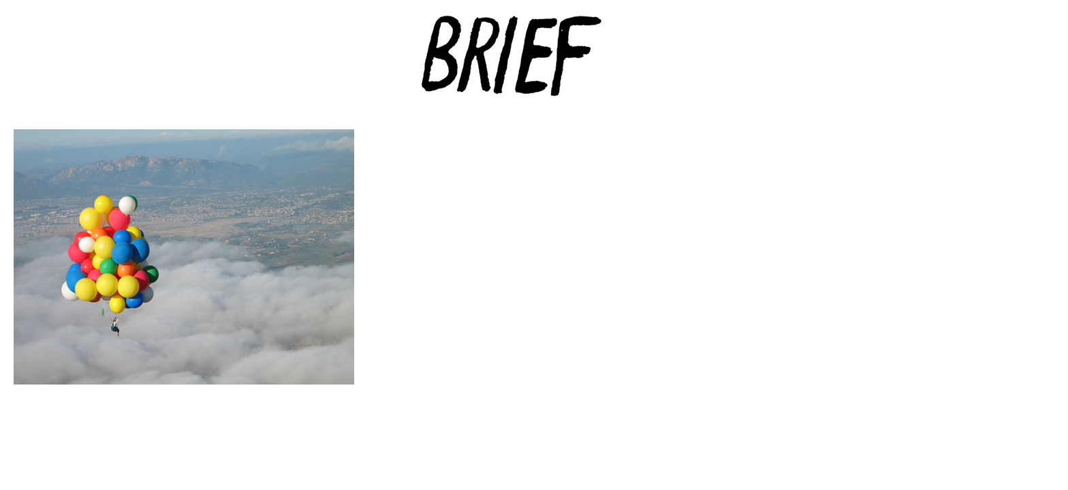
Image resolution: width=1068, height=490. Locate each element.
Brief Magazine (534, 65)
